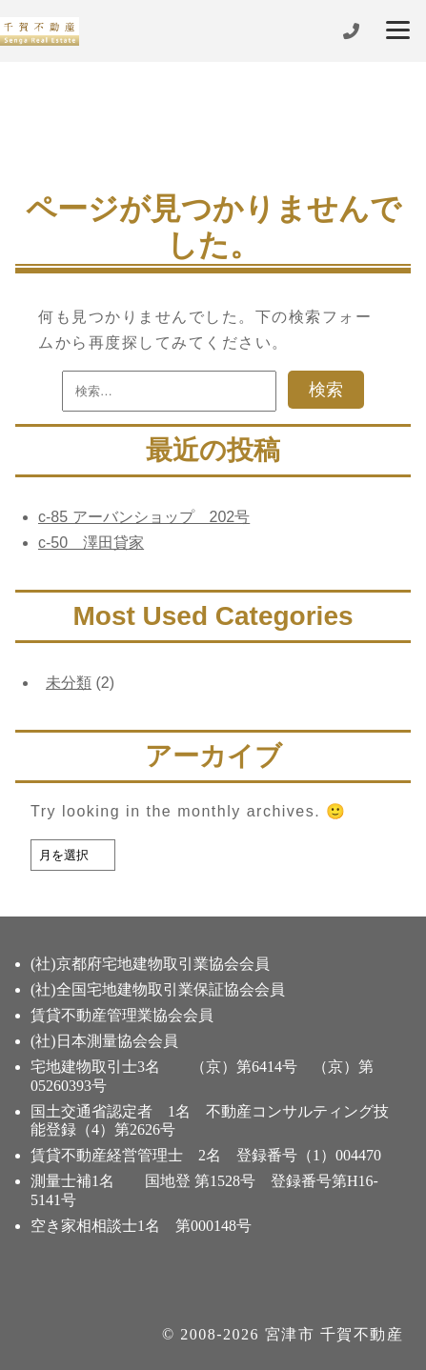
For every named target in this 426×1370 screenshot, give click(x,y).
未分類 (68, 683)
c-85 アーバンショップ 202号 (144, 517)
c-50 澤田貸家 (91, 542)
